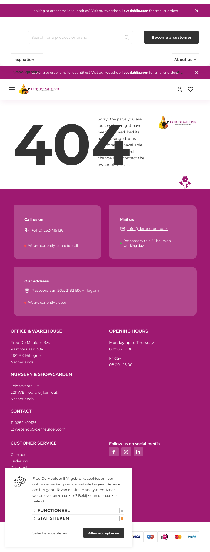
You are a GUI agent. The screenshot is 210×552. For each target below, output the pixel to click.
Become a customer (172, 37)
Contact (18, 454)
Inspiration (23, 59)
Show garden (26, 72)
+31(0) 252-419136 (48, 230)
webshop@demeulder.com (40, 429)
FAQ (178, 72)
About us (183, 59)
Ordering (19, 461)
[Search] (126, 37)
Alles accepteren (103, 533)
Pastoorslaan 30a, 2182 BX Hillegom (65, 290)
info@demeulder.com (147, 228)
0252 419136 (26, 422)
